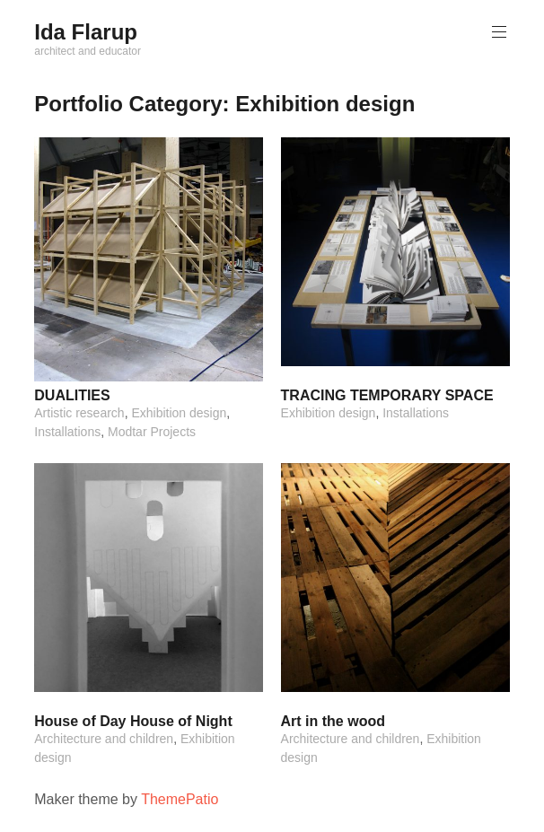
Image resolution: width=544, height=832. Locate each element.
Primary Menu (497, 31)
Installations (67, 432)
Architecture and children (103, 738)
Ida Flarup (85, 32)
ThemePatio (179, 799)
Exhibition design (178, 413)
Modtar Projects (152, 432)
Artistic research (79, 413)
